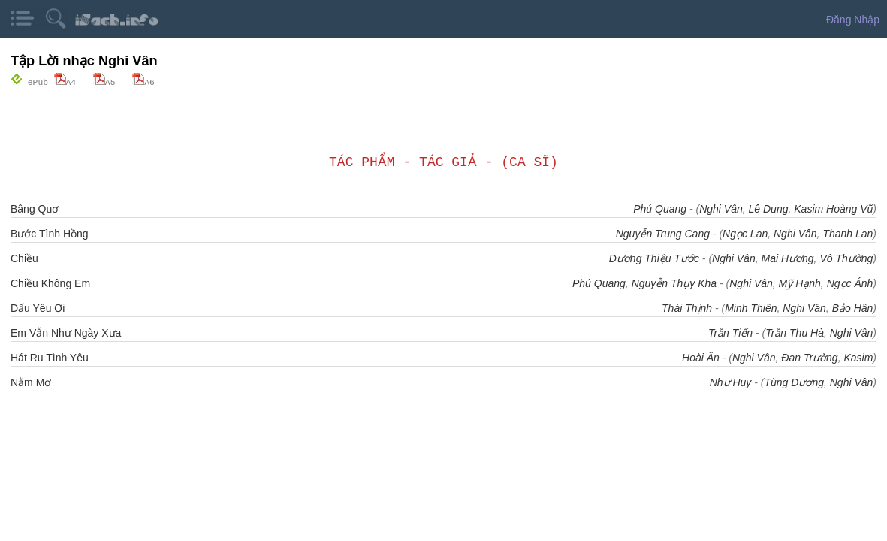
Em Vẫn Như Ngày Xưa (66, 332)
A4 (65, 81)
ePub (29, 81)
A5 (104, 81)
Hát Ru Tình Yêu (50, 357)
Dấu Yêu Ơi (38, 307)
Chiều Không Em (50, 283)
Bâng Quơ (35, 208)
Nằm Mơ (31, 382)
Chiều (24, 258)
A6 (143, 81)
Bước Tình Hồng (50, 233)
